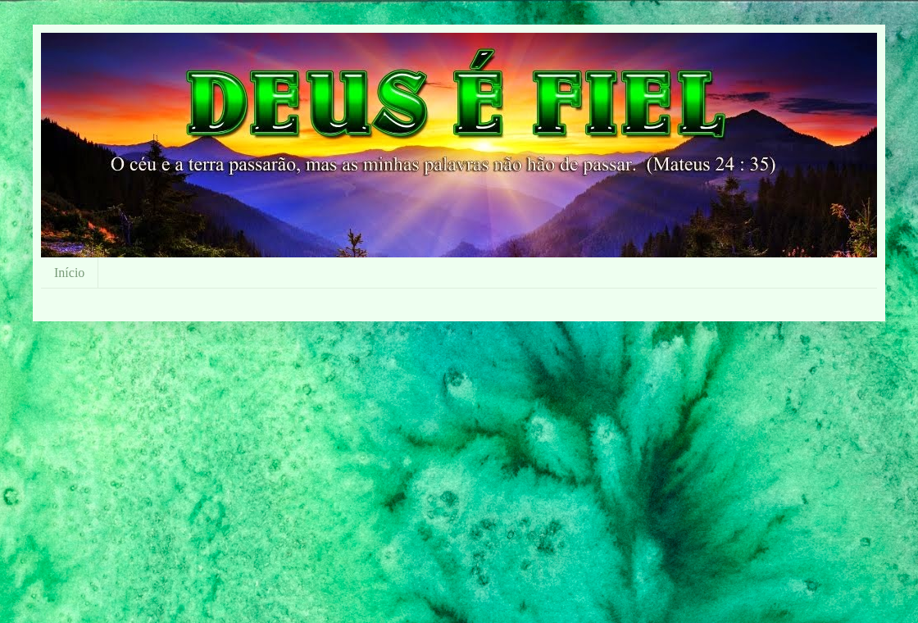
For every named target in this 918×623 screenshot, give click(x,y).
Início (69, 273)
